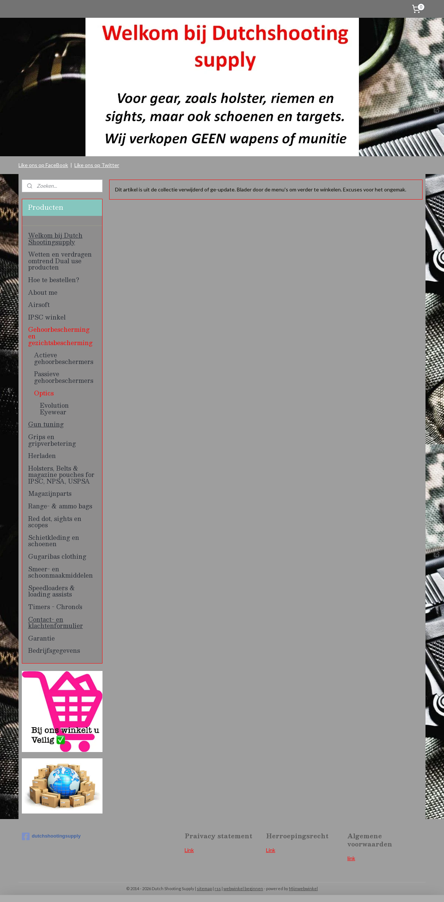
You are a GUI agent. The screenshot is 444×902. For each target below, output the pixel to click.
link (351, 858)
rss (218, 888)
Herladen (42, 456)
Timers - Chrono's (55, 607)
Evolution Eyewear (54, 408)
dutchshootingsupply (51, 836)
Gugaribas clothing (57, 556)
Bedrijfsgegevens (54, 650)
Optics (44, 393)
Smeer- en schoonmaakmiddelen (60, 572)
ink (272, 850)
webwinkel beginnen (243, 888)
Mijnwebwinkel (303, 888)
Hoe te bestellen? (53, 280)
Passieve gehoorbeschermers (63, 377)
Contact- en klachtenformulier (55, 622)
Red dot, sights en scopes (54, 522)
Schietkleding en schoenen (53, 540)
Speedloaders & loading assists (51, 591)
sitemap (204, 888)
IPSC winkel (46, 317)
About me (42, 292)
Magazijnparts (49, 493)
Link (189, 850)
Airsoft (39, 305)
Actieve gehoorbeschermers (63, 358)
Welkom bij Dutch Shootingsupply (55, 238)
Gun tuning (46, 424)
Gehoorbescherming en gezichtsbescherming (60, 335)
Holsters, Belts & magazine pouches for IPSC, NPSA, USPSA (61, 474)
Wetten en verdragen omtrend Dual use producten (60, 260)
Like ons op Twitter (96, 165)
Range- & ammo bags (60, 506)
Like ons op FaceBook (43, 165)
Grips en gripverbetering (52, 440)
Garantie (41, 638)
